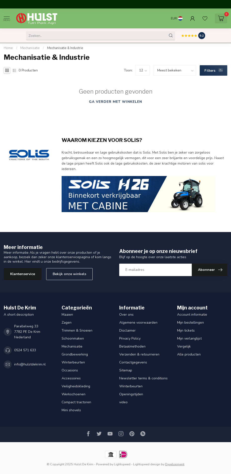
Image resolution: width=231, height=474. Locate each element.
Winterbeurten (73, 362)
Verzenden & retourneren (139, 354)
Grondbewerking (75, 354)
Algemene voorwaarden (138, 322)
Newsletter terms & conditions (143, 378)
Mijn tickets (186, 330)
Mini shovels (71, 410)
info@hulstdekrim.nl (30, 364)
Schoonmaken (73, 338)
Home (8, 48)
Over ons (126, 314)
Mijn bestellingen (190, 322)
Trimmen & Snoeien (77, 330)
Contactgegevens (133, 362)
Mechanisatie (30, 48)
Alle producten (189, 354)
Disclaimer (127, 330)
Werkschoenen (73, 394)
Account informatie (192, 314)
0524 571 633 (25, 350)
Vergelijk (184, 346)
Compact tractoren (76, 402)
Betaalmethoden (132, 346)
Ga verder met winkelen (115, 101)
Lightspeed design (146, 464)
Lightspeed (122, 464)
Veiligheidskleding (76, 386)
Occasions (70, 370)
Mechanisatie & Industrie (65, 48)
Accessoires (71, 378)
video (123, 402)
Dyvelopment (174, 464)
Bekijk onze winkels (69, 274)
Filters (213, 70)
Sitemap (125, 370)
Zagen (67, 322)
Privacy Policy (130, 338)
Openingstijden (131, 394)
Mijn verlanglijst (189, 338)
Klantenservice (22, 274)
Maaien (67, 314)
